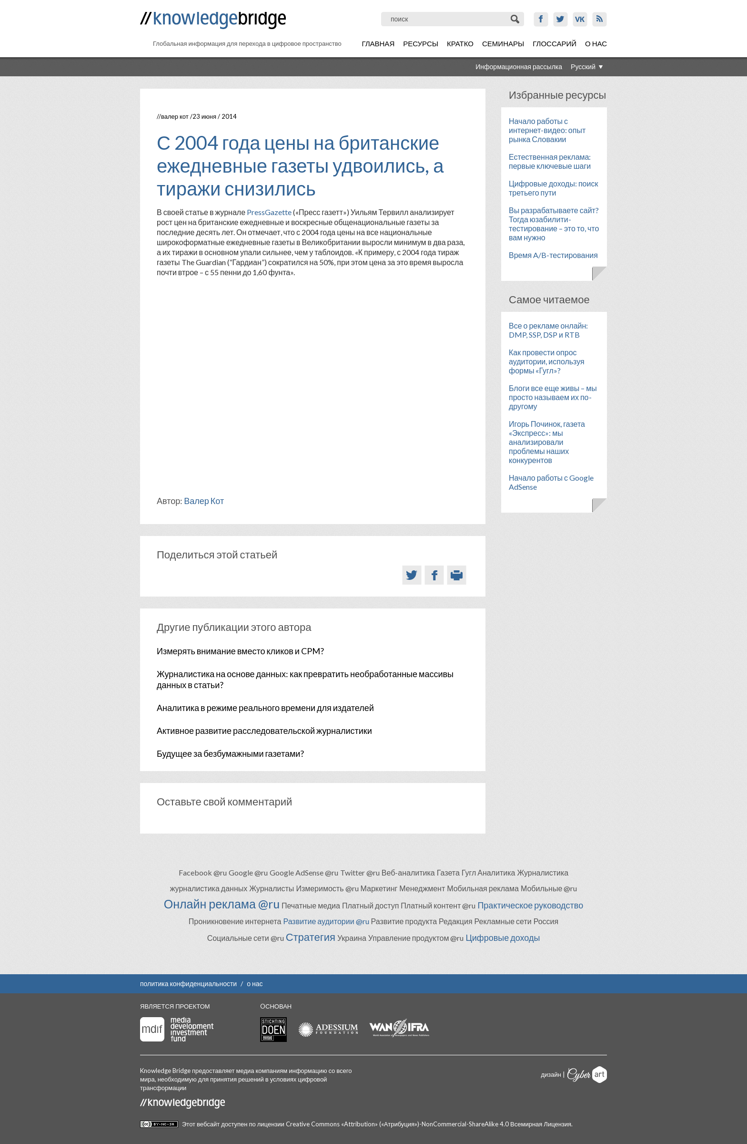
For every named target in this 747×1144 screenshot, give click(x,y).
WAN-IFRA (399, 1028)
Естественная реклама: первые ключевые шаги (550, 161)
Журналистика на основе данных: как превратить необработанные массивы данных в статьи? (305, 679)
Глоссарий (554, 43)
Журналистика (542, 872)
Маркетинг (379, 888)
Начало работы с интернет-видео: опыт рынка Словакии (547, 130)
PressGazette (269, 211)
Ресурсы (420, 43)
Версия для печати (456, 575)
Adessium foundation (328, 1029)
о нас (254, 983)
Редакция (456, 921)
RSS (599, 19)
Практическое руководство (530, 905)
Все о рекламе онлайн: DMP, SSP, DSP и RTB (548, 330)
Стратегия (310, 936)
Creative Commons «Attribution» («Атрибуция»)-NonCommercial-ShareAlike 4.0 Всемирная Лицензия (428, 1124)
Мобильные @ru (549, 888)
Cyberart (587, 1074)
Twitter (560, 19)
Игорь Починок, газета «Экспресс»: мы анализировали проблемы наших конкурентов (547, 441)
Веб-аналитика (408, 872)
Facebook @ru (203, 872)
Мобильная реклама (483, 888)
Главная (378, 43)
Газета (448, 872)
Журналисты (271, 888)
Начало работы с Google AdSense (551, 482)
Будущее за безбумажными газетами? (230, 753)
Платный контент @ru (438, 905)
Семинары (503, 43)
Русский (583, 66)
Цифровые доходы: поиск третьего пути (553, 188)
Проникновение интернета (235, 921)
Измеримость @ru (327, 888)
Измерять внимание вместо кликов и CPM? (240, 651)
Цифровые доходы (502, 937)
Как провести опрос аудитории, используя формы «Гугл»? (547, 361)
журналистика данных (209, 888)
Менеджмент (422, 888)
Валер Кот (175, 116)
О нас (596, 43)
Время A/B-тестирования (553, 254)
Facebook (541, 19)
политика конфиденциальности (188, 983)
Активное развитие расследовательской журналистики (264, 730)
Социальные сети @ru (245, 937)
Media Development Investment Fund (176, 1029)
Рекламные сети (503, 921)
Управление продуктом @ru (416, 937)
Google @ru (248, 872)
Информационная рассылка (518, 66)
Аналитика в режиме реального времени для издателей (265, 707)
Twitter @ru (360, 872)
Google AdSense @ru (304, 872)
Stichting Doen (273, 1029)
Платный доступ (370, 905)
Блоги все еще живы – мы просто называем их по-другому (553, 397)
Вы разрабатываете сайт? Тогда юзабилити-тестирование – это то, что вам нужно (554, 224)
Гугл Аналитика (488, 872)
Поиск (515, 19)
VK (580, 19)
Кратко (460, 43)
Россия (546, 921)
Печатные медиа (311, 905)
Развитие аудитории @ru (326, 921)
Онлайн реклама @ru (222, 904)
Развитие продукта (404, 921)
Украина (351, 937)
